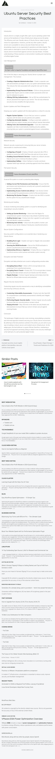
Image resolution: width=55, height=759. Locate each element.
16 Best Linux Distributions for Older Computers (16, 615)
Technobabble (7, 429)
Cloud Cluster (7, 478)
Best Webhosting (8, 402)
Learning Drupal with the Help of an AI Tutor (15, 482)
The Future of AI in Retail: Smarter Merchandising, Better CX (20, 654)
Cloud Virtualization (27, 10)
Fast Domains (7, 598)
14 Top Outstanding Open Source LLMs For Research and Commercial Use (25, 550)
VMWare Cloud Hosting (8, 716)
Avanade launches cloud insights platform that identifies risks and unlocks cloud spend (14, 343)
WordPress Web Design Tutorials (11, 584)
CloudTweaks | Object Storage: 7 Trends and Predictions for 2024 (41, 342)
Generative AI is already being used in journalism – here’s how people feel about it (27, 588)
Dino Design (6, 657)
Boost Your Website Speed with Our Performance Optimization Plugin (23, 531)
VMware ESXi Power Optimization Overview (23, 719)
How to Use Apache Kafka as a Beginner (14, 449)
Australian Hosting (7, 562)
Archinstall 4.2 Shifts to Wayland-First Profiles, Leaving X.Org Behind (23, 684)
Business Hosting (8, 513)
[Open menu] (51, 3)
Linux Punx (6, 546)
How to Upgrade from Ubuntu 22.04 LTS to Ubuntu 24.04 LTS (21, 602)
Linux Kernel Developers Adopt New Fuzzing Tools (17, 687)
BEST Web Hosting (8, 461)
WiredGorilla (7, 733)
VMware (6, 723)
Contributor (23, 23)
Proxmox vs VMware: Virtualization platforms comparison (19, 671)
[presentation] (14, 371)
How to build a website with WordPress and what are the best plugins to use (13, 384)
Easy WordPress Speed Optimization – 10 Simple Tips (18, 498)
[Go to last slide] (4, 377)
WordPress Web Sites (8, 700)
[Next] (51, 377)
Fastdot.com (8, 423)
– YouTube (5, 630)
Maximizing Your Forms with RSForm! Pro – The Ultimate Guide (21, 517)
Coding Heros (7, 627)
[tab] (24, 393)
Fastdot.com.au (9, 425)
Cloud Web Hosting (9, 445)
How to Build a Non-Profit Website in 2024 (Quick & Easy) (19, 406)
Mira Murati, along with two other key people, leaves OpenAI (20, 737)
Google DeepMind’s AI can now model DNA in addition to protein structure (24, 433)
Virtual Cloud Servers (8, 667)
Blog (4, 494)
